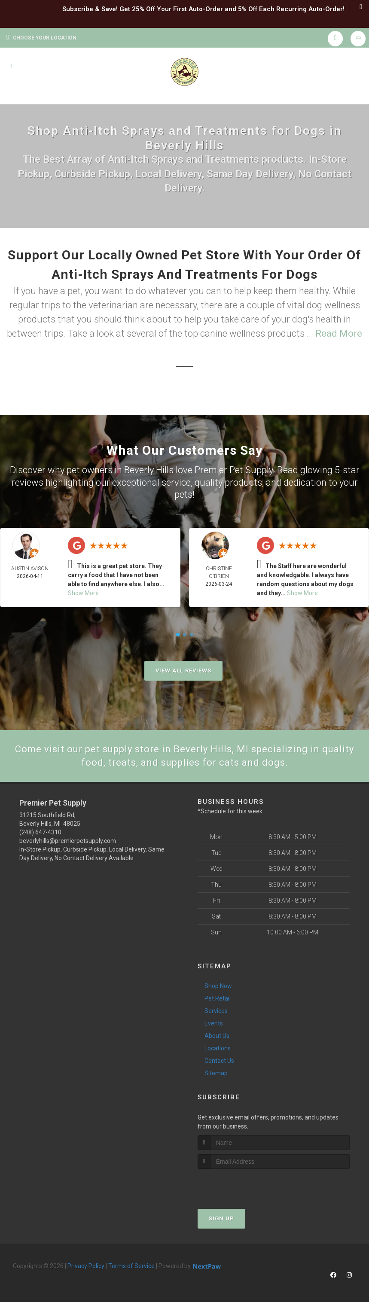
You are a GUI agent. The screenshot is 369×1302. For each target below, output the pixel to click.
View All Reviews (183, 670)
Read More (338, 333)
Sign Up (221, 1218)
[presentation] (243, 1185)
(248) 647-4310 (40, 832)
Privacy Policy (85, 1265)
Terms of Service (131, 1265)
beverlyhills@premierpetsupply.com (67, 840)
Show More (83, 593)
